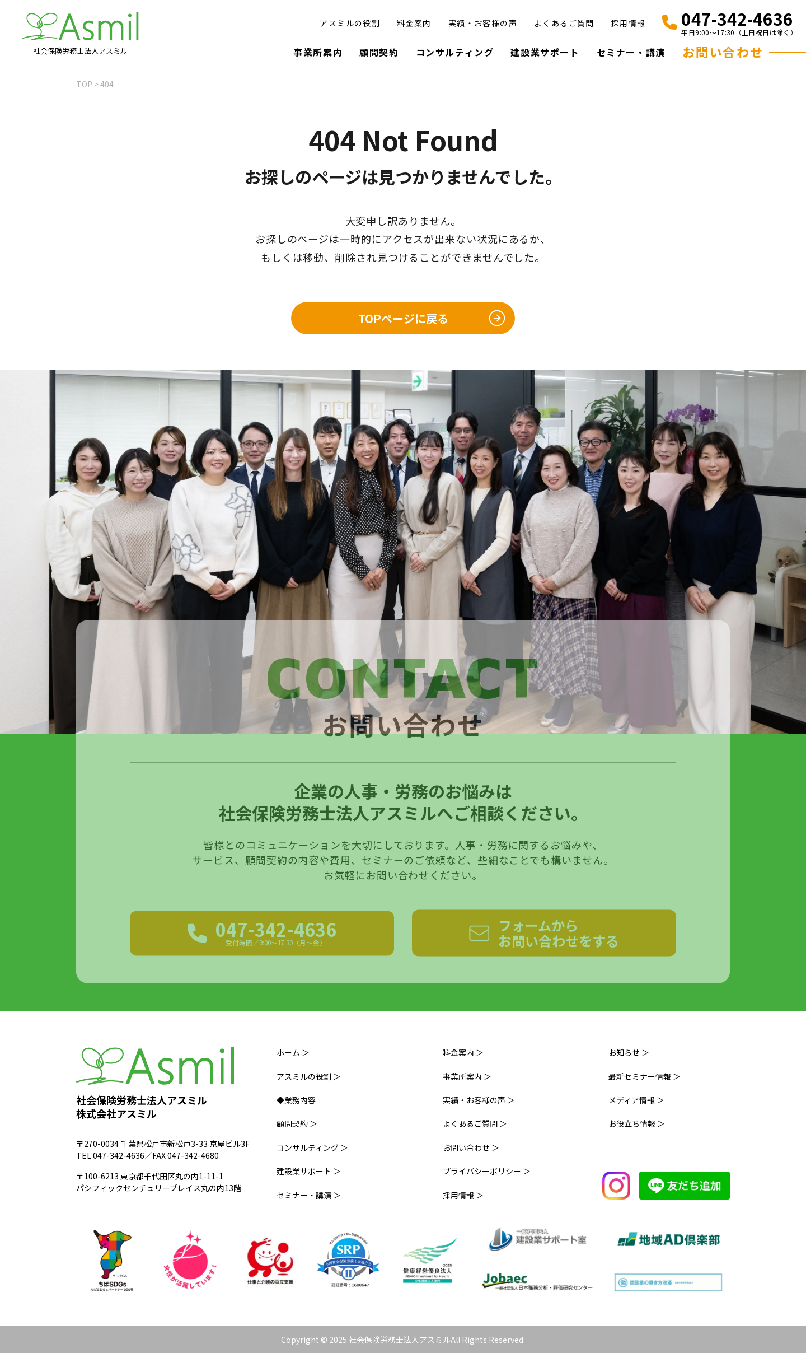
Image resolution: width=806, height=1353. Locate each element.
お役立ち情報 (636, 1123)
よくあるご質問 (564, 22)
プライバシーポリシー (487, 1171)
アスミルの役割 (350, 22)
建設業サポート (544, 52)
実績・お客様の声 (482, 22)
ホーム (293, 1052)
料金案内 (414, 22)
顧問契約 (379, 52)
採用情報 (628, 22)
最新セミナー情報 (644, 1076)
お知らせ (628, 1052)
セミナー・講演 (631, 52)
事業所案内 (318, 52)
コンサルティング (455, 52)
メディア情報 (636, 1099)
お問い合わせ (722, 52)
